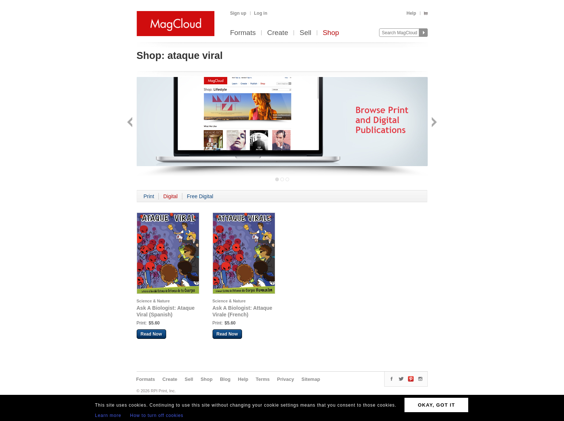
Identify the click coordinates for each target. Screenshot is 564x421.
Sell (305, 32)
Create (277, 32)
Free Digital (200, 196)
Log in (260, 13)
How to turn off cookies (156, 415)
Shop (331, 32)
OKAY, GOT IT (436, 405)
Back (130, 123)
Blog (225, 379)
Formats (243, 32)
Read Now (151, 334)
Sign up (238, 13)
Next (433, 123)
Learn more (108, 415)
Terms (263, 379)
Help (411, 13)
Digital (170, 196)
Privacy (285, 379)
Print (149, 196)
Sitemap (310, 379)
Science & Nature (153, 301)
